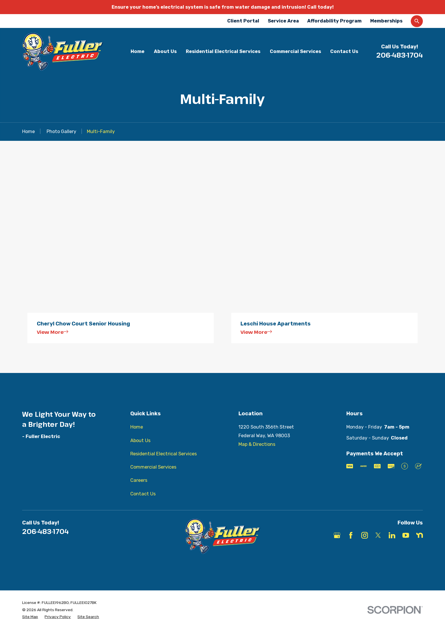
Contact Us (143, 494)
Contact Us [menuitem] (344, 51)
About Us (140, 440)
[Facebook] (350, 535)
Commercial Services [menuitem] (295, 51)
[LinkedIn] (392, 535)
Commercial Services (153, 467)
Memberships (386, 21)
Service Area (283, 21)
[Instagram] (364, 535)
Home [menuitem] (137, 51)
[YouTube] (405, 535)
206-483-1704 (399, 55)
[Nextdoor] (419, 535)
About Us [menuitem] (165, 51)
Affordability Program (334, 21)
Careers (138, 480)
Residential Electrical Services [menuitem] (223, 51)
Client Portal (243, 21)
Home (136, 427)
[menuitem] (30, 616)
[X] (378, 535)
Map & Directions (256, 444)
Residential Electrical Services (163, 453)
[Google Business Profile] (337, 535)
